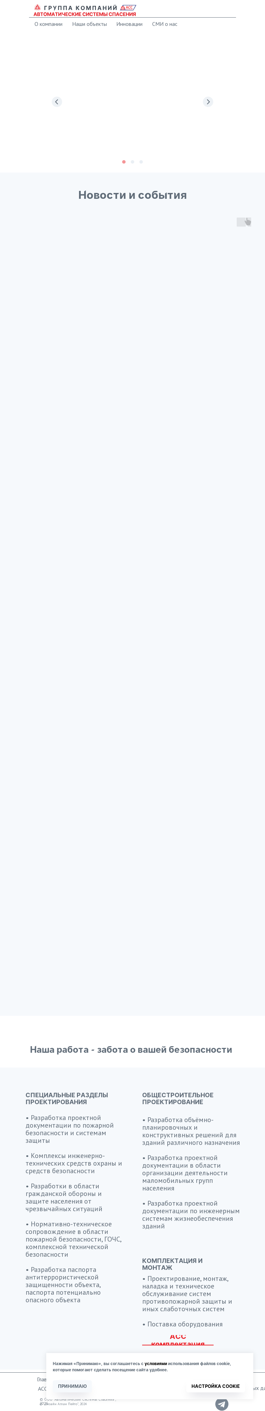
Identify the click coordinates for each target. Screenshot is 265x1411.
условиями (156, 1363)
